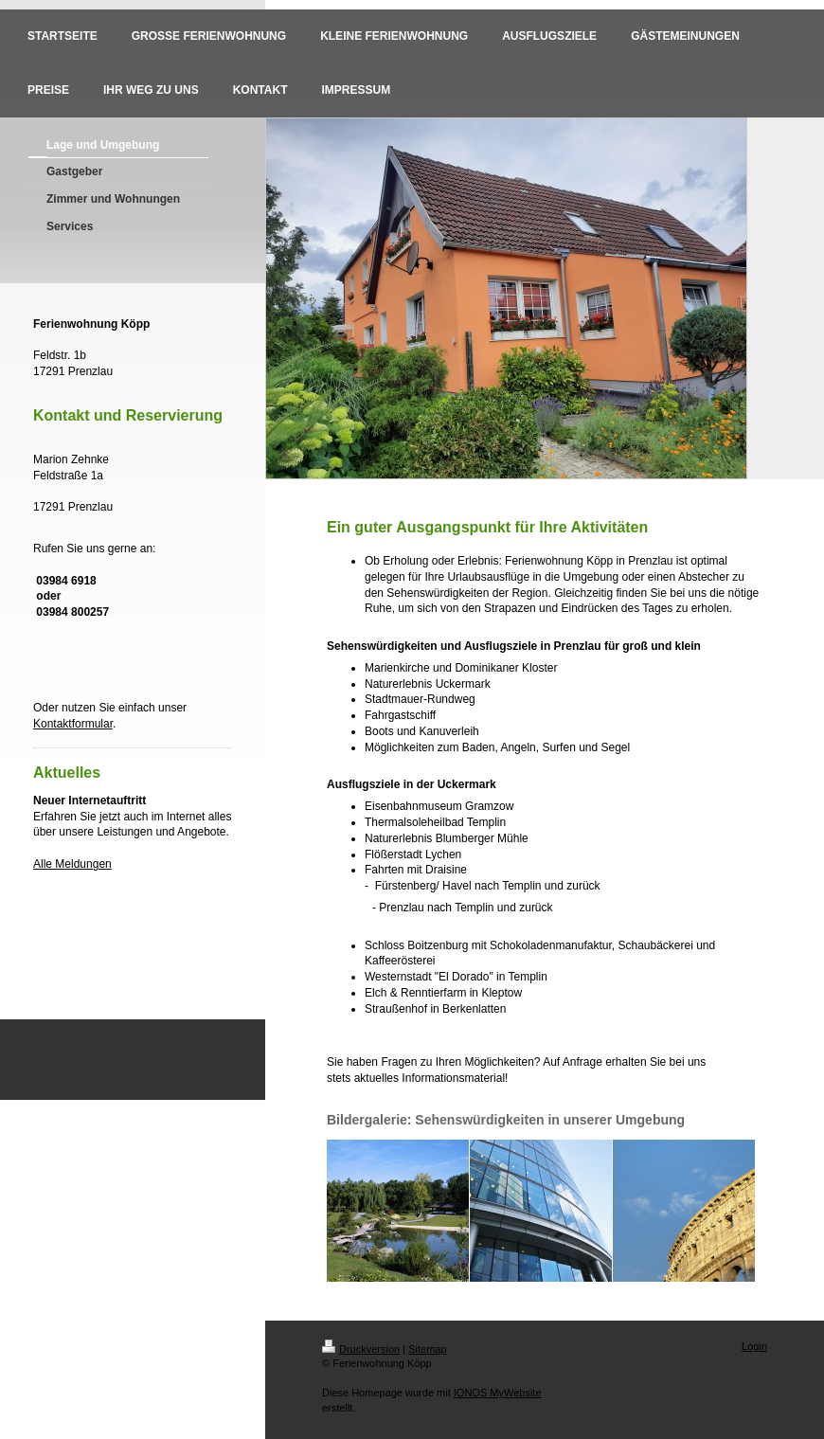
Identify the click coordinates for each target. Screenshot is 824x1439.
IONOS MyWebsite (498, 1392)
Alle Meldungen (72, 864)
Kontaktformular (73, 723)
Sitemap (427, 1349)
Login (754, 1346)
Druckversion (361, 1349)
